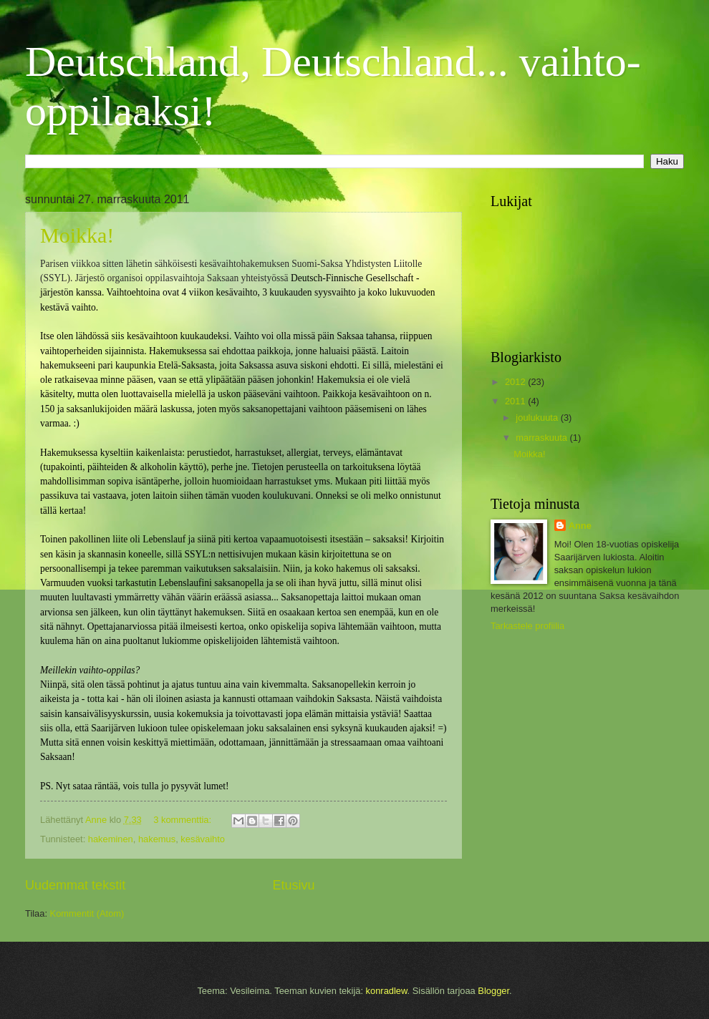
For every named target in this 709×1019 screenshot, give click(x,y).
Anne (580, 525)
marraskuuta (542, 437)
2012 (516, 381)
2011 (516, 401)
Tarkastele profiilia (527, 625)
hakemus (156, 839)
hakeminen (110, 839)
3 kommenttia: (183, 819)
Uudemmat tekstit (75, 885)
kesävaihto (202, 839)
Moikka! (77, 235)
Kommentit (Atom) (87, 913)
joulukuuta (538, 417)
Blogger (493, 990)
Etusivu (294, 885)
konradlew (386, 990)
